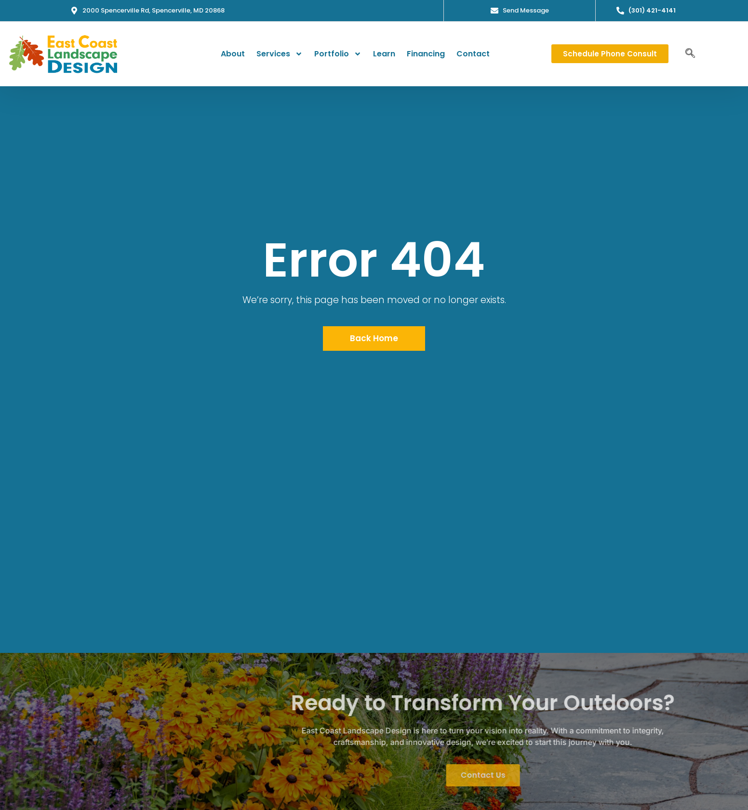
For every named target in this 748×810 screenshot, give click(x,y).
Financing (426, 53)
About (233, 53)
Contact (473, 53)
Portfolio (337, 54)
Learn (384, 53)
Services (279, 54)
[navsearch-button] (690, 54)
